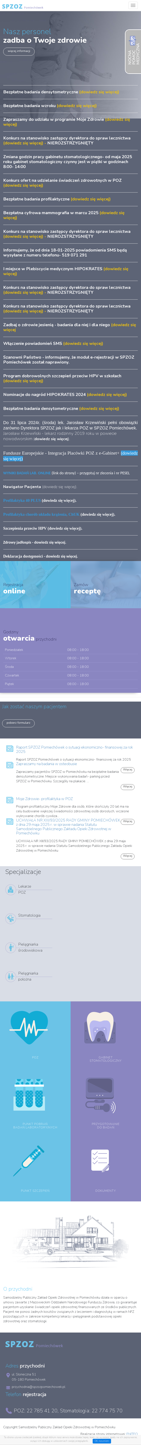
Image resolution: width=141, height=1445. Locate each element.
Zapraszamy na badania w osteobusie (46, 763)
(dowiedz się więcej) (58, 514)
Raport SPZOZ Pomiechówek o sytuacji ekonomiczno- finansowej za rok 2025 (74, 749)
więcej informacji (19, 51)
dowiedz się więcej (59, 487)
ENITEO (132, 1434)
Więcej (127, 786)
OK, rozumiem (102, 1441)
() (51, 438)
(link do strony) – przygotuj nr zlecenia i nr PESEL (66, 472)
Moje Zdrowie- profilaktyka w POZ (44, 798)
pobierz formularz (18, 723)
